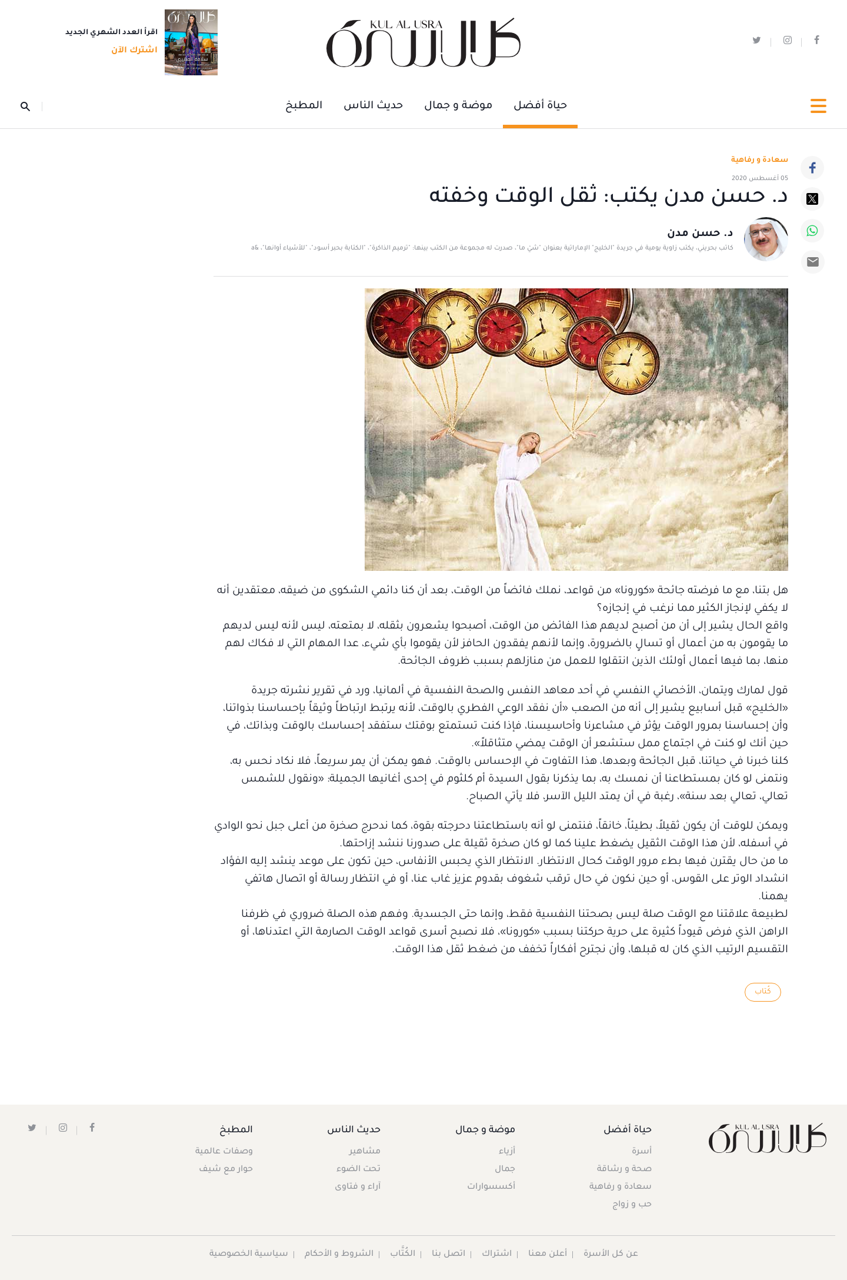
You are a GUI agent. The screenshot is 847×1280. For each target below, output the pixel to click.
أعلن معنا (547, 1254)
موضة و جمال (458, 106)
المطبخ (303, 106)
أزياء (507, 1152)
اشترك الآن (131, 51)
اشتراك (497, 1254)
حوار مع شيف (226, 1170)
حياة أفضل (540, 106)
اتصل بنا (448, 1254)
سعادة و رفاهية (759, 161)
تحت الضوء (358, 1170)
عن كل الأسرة (610, 1254)
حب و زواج (632, 1205)
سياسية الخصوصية (248, 1254)
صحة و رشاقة (624, 1170)
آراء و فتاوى (358, 1187)
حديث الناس (373, 106)
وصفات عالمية (224, 1152)
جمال (505, 1170)
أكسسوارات (491, 1187)
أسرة (642, 1152)
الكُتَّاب (402, 1254)
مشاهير (365, 1152)
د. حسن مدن (700, 234)
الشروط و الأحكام (339, 1254)
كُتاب (763, 992)
